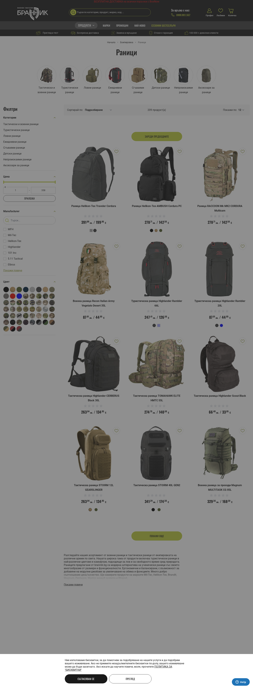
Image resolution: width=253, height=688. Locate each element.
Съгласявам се (86, 679)
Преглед (130, 679)
